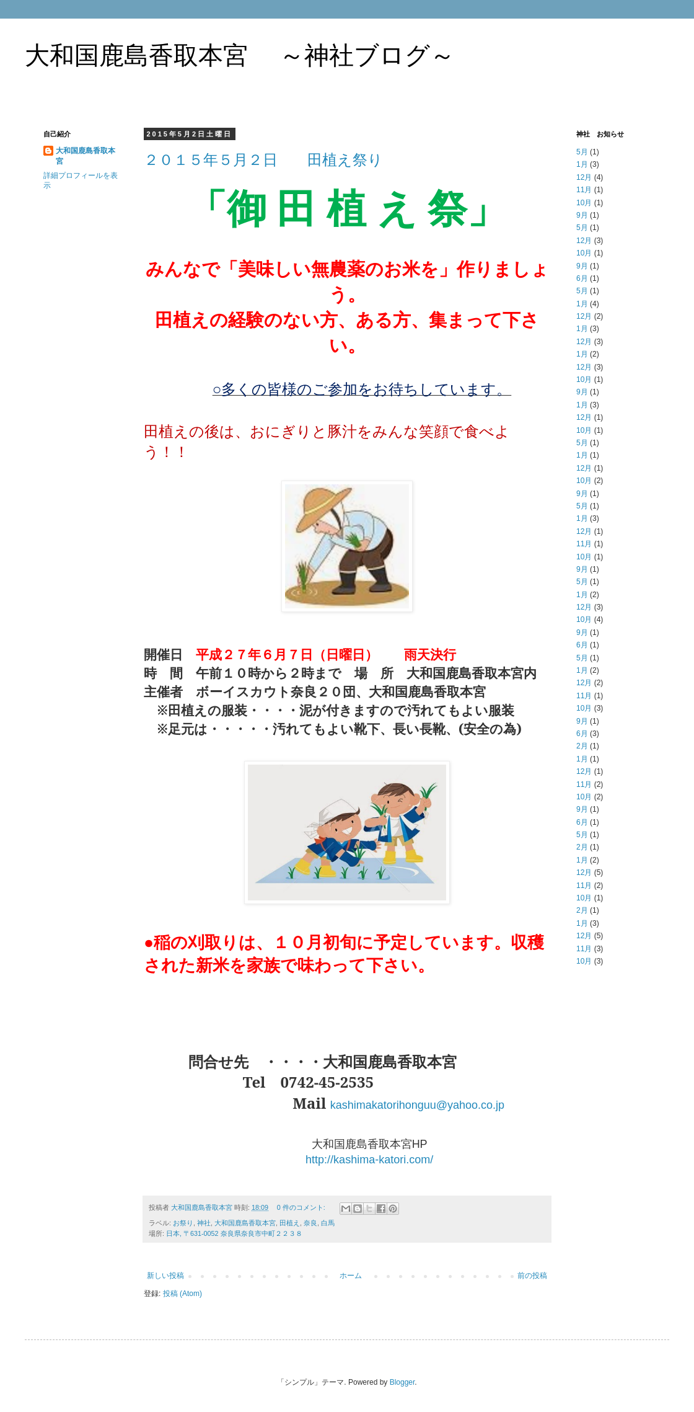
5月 (582, 152)
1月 (582, 164)
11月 (584, 189)
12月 (584, 177)
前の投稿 (532, 1275)
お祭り (183, 1223)
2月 (582, 746)
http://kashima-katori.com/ (369, 1159)
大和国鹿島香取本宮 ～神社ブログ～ (240, 55)
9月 (582, 215)
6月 (582, 278)
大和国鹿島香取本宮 (245, 1223)
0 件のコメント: (302, 1207)
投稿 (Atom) (182, 1293)
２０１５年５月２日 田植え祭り (263, 159)
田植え (289, 1223)
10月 (584, 202)
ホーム (351, 1275)
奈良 (310, 1223)
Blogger (402, 1382)
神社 (204, 1223)
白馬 (328, 1223)
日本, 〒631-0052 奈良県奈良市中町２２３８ (234, 1233)
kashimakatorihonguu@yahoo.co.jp (417, 1105)
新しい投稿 (165, 1275)
